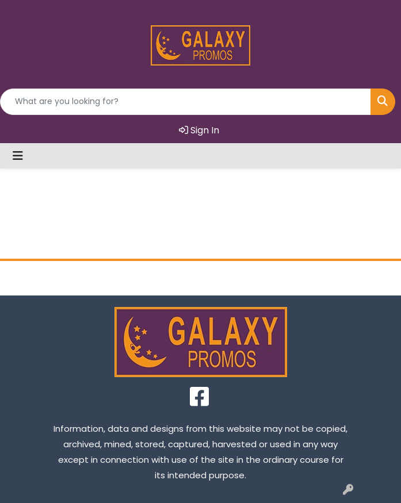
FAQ (350, 278)
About (150, 278)
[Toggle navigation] (18, 156)
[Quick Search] (185, 102)
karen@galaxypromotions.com (233, 10)
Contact (251, 278)
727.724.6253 (117, 10)
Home (50, 278)
